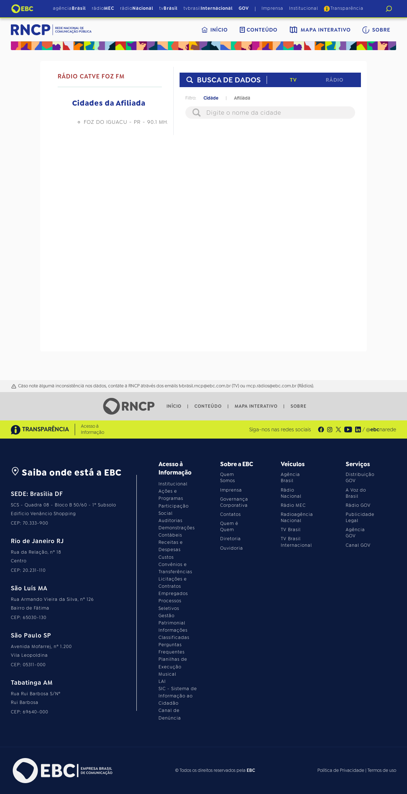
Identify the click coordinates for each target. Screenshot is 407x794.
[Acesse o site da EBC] (61, 770)
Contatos (230, 514)
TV (293, 80)
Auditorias (170, 521)
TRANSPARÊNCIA (40, 430)
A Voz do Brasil (356, 493)
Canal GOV (358, 545)
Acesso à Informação (92, 429)
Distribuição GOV (360, 478)
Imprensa (272, 8)
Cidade (211, 98)
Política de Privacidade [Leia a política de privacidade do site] (340, 770)
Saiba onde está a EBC (66, 473)
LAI (162, 681)
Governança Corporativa (234, 502)
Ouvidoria (231, 548)
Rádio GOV (358, 505)
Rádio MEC (293, 505)
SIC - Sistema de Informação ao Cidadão (178, 696)
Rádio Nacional (291, 493)
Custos (166, 557)
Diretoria (230, 539)
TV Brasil (291, 530)
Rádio (335, 80)
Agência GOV (355, 533)
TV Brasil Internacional (296, 542)
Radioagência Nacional (297, 518)
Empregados (173, 593)
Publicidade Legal (360, 518)
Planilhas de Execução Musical (173, 666)
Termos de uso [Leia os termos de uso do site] (381, 770)
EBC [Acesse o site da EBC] (251, 770)
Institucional (303, 8)
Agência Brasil (290, 478)
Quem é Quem (229, 527)
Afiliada (242, 98)
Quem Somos (227, 478)
